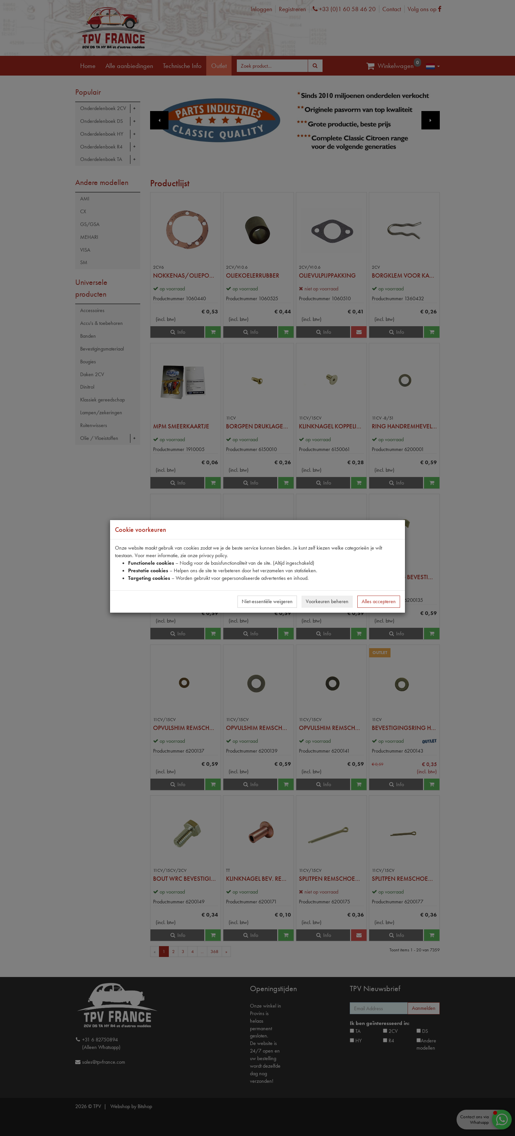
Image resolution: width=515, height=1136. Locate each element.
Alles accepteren (379, 601)
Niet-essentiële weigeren (267, 601)
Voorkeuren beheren (327, 601)
